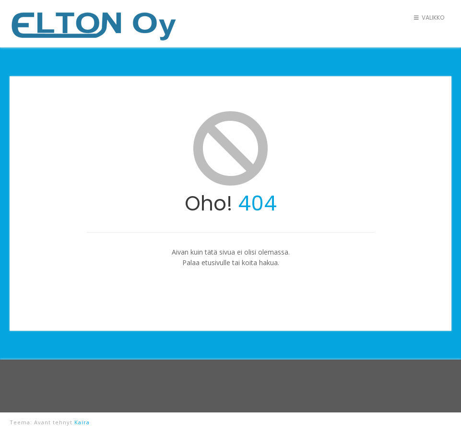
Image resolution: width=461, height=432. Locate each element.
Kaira (82, 422)
